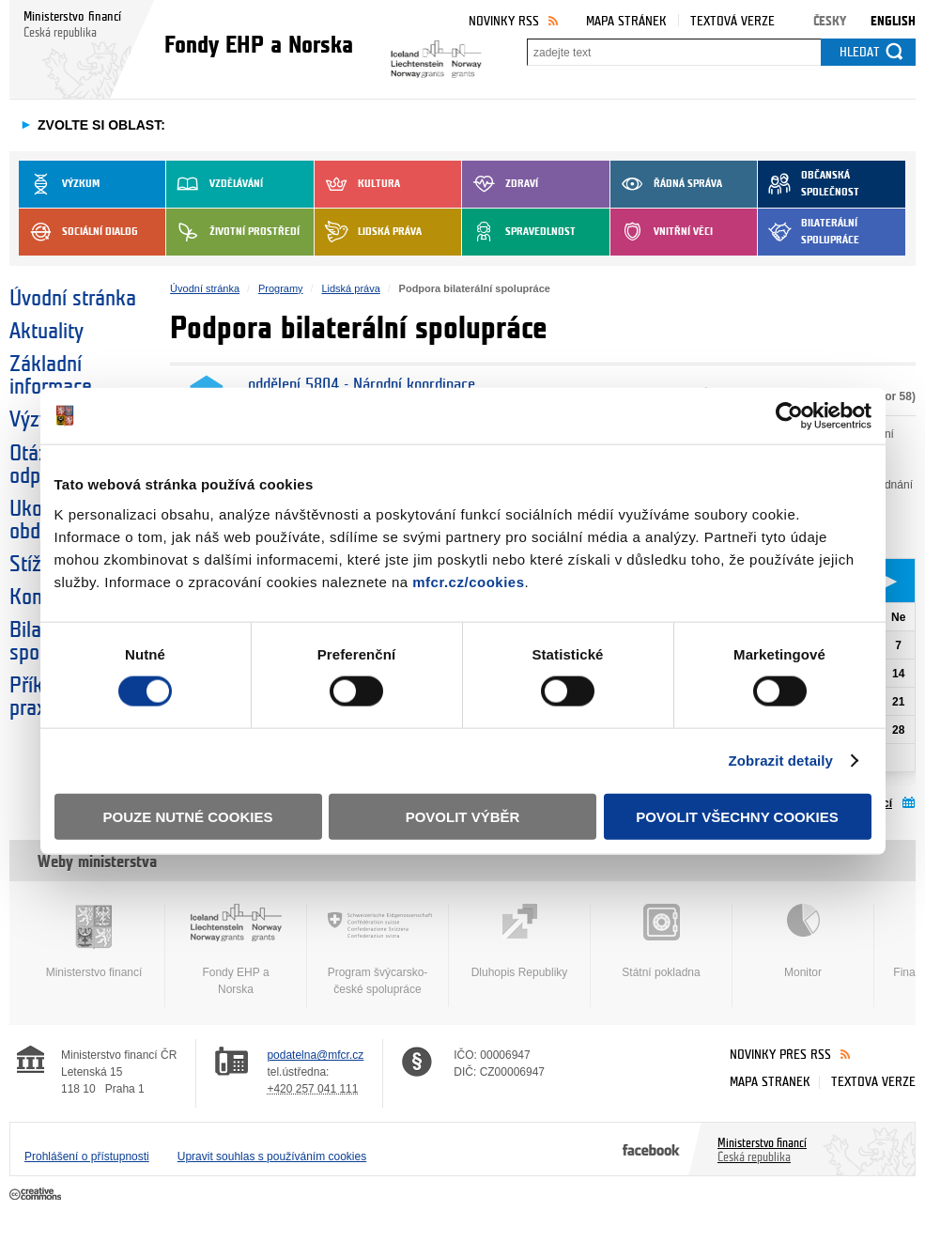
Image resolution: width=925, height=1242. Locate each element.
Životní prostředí (233, 232)
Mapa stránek (626, 21)
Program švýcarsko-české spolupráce (377, 950)
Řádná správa (666, 184)
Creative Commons (37, 1195)
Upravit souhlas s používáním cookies (271, 1156)
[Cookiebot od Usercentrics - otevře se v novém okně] (789, 416)
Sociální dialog (78, 232)
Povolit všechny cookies (737, 816)
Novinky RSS (504, 21)
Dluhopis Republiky (519, 941)
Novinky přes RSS (780, 1054)
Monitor (803, 941)
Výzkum (59, 184)
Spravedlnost (519, 232)
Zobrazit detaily (780, 760)
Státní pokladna (661, 941)
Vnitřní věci (661, 232)
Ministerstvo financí (94, 941)
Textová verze (732, 21)
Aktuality (46, 331)
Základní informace (50, 375)
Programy (280, 288)
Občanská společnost (808, 184)
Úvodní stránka (72, 298)
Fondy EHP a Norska (235, 950)
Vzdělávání (214, 184)
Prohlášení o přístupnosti (86, 1156)
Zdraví (500, 184)
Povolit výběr (463, 816)
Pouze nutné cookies (188, 816)
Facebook (651, 1149)
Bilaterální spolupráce (808, 232)
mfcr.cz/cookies (468, 581)
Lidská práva (368, 232)
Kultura (357, 184)
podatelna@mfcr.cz (315, 1055)
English (893, 21)
